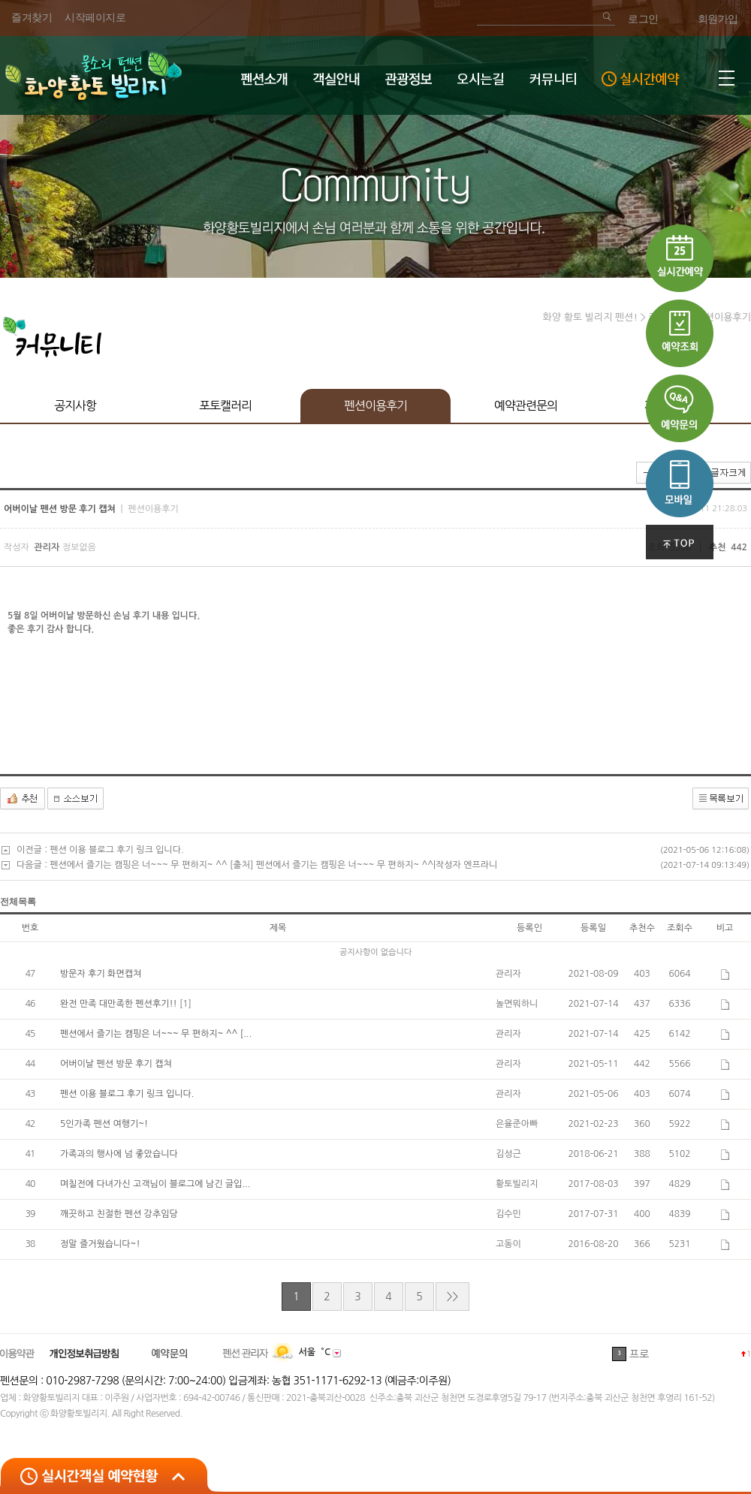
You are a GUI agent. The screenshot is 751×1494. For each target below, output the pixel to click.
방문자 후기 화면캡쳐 (100, 973)
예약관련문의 (525, 405)
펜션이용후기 (375, 405)
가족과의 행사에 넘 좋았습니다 (119, 1153)
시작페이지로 (95, 17)
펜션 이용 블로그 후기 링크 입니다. (116, 849)
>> (452, 1296)
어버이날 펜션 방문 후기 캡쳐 (116, 1063)
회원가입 (718, 19)
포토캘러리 (225, 405)
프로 (639, 1354)
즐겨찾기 (31, 17)
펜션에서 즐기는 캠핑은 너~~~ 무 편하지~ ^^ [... (156, 1033)
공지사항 (75, 405)
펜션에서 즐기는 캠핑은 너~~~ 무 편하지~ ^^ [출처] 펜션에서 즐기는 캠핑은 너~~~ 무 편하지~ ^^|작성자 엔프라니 (273, 864)
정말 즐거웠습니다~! (100, 1244)
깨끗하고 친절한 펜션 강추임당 (119, 1213)
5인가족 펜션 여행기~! (104, 1123)
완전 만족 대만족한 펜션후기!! (119, 1003)
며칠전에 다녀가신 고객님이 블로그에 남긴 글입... (155, 1183)
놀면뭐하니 (517, 1003)
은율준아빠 (517, 1123)
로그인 (643, 19)
